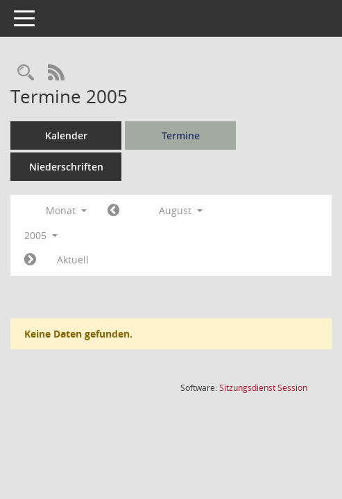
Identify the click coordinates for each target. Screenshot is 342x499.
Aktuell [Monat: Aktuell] (73, 259)
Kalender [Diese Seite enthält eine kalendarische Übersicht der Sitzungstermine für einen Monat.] (66, 135)
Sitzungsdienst (263, 388)
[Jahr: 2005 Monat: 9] (30, 259)
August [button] (181, 210)
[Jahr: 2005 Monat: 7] (113, 210)
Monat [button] (66, 210)
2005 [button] (41, 235)
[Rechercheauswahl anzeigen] (25, 73)
